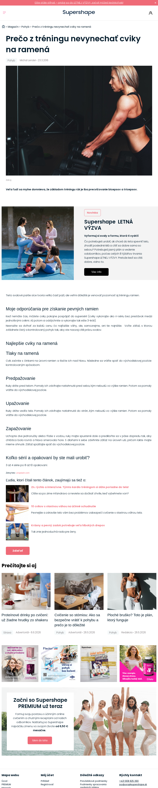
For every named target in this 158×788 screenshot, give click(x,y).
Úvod (4, 781)
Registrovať (47, 784)
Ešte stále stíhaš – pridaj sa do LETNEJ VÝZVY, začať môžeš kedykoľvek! (79, 3)
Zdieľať (18, 551)
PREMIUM (6, 784)
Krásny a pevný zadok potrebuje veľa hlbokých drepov (68, 525)
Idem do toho (39, 740)
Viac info (97, 271)
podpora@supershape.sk (133, 784)
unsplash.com (22, 473)
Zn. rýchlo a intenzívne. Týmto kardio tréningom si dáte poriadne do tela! (80, 487)
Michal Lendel (28, 60)
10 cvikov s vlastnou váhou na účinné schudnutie (63, 506)
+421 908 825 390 (129, 781)
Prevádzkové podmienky (93, 781)
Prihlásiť (150, 13)
